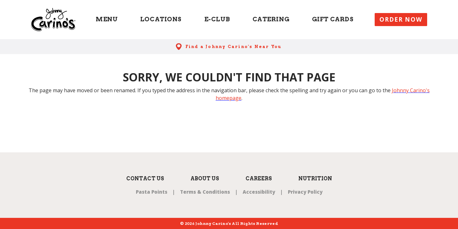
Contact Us (145, 179)
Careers (259, 179)
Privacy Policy (305, 192)
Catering (271, 19)
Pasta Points (151, 192)
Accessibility (259, 192)
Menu (107, 19)
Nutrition (315, 179)
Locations (161, 19)
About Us (205, 179)
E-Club (217, 19)
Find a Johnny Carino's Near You (233, 46)
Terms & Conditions (205, 192)
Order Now (400, 19)
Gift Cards (333, 19)
